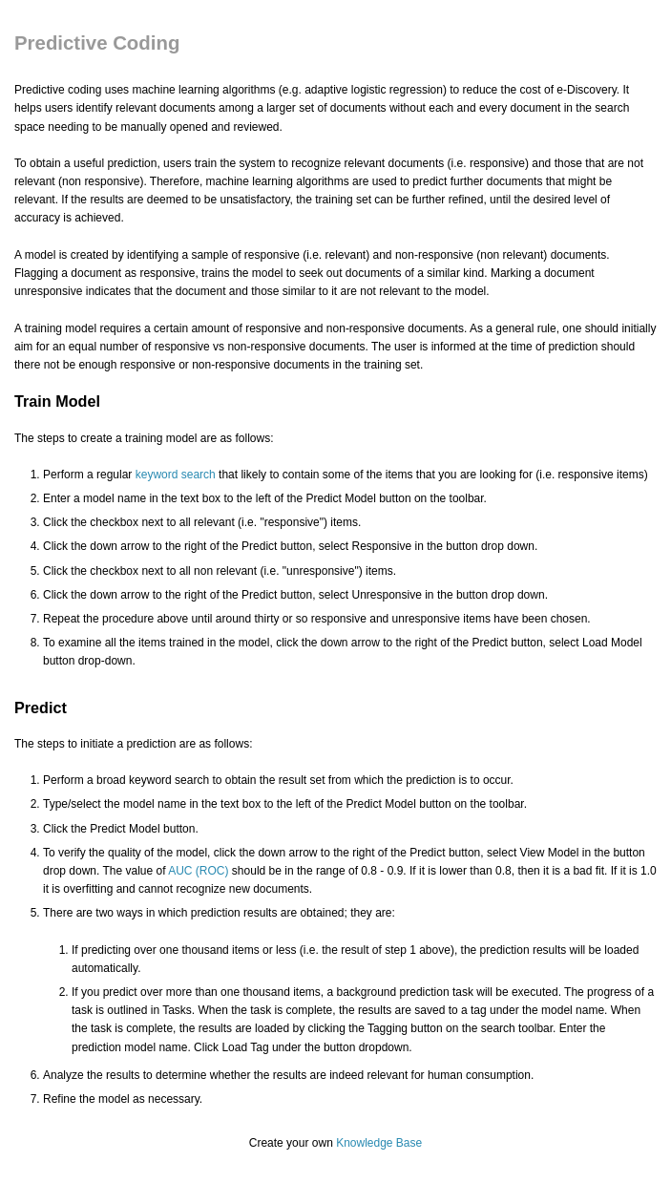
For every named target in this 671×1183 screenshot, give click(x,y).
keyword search (176, 474)
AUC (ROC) (198, 870)
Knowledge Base (379, 1143)
